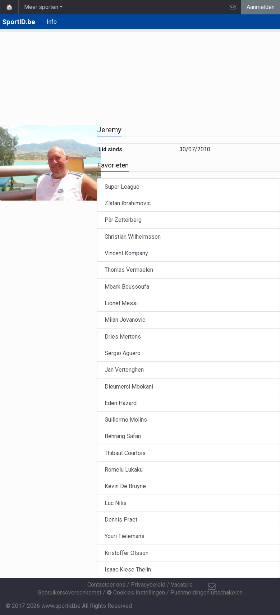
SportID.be (18, 22)
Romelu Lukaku (124, 469)
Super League (122, 186)
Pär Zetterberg (123, 219)
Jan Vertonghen (124, 369)
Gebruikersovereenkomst (69, 592)
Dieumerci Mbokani (129, 386)
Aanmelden (261, 7)
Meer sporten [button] (41, 7)
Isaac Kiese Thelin (128, 569)
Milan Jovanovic (125, 319)
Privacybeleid (148, 584)
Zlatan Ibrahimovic (128, 203)
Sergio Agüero (123, 353)
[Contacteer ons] (212, 586)
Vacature (182, 584)
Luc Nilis (116, 503)
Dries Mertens (123, 336)
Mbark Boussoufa (127, 286)
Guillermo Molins (126, 419)
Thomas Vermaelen (129, 269)
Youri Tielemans (124, 536)
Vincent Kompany (126, 253)
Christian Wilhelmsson (133, 236)
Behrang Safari (123, 436)
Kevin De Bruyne (125, 486)
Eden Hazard (121, 403)
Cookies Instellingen (136, 592)
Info (52, 21)
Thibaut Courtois (125, 453)
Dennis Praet (121, 519)
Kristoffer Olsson (126, 553)
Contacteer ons (106, 584)
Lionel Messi (121, 303)
